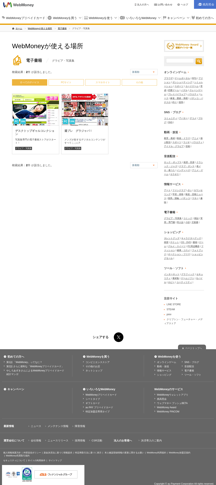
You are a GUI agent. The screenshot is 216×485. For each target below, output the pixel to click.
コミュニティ (170, 118)
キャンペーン (176, 18)
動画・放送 (171, 132)
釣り (174, 102)
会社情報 (36, 440)
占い (190, 190)
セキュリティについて (14, 460)
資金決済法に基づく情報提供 (58, 452)
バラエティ (193, 94)
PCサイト (66, 82)
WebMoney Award (166, 407)
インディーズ (183, 170)
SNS (170, 122)
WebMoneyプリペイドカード (25, 18)
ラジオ (186, 142)
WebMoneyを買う (65, 18)
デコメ (193, 118)
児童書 (195, 222)
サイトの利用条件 (36, 460)
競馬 (181, 102)
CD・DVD (186, 242)
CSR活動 (97, 440)
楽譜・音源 (188, 162)
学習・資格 (177, 194)
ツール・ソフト (174, 268)
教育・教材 (169, 138)
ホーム (19, 28)
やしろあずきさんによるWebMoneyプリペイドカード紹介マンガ (35, 372)
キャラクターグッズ (191, 238)
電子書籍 (62, 28)
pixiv (169, 314)
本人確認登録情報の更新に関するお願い (124, 452)
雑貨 (166, 242)
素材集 (175, 278)
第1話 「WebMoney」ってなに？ (24, 362)
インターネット (171, 274)
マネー (195, 198)
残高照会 (162, 399)
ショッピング (172, 232)
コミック (187, 218)
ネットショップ (94, 370)
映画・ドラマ (183, 138)
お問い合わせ (165, 4)
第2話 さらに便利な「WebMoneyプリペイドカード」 (35, 366)
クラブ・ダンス (186, 166)
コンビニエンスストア (98, 362)
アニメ (195, 138)
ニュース (36, 426)
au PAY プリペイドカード (99, 407)
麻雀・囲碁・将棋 (179, 98)
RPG (194, 78)
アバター (183, 118)
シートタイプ (93, 399)
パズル (184, 90)
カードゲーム (192, 86)
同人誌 (180, 222)
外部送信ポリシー (32, 452)
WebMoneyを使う (101, 18)
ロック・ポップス (173, 162)
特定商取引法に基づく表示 (88, 452)
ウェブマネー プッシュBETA (172, 403)
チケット (174, 242)
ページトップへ (193, 348)
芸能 (188, 146)
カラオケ (174, 174)
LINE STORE (174, 304)
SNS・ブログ (172, 112)
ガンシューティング (182, 82)
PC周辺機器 (193, 246)
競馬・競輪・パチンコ (179, 198)
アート (167, 190)
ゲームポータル (182, 78)
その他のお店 (93, 366)
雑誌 (196, 218)
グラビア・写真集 (24, 148)
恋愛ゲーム (173, 90)
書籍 (195, 242)
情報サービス (172, 184)
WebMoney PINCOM (168, 411)
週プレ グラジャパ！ (78, 130)
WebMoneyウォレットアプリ (172, 394)
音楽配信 (169, 156)
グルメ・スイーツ (177, 246)
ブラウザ (168, 78)
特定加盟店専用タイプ (98, 411)
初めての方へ (15, 356)
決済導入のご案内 (151, 440)
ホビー (171, 282)
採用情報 (80, 440)
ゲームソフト (187, 278)
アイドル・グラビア (174, 146)
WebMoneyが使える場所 (40, 28)
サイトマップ (55, 460)
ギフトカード (93, 403)
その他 (139, 82)
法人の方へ (143, 4)
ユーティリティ (184, 282)
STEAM (171, 309)
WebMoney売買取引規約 (18, 455)
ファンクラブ (179, 190)
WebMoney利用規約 (156, 452)
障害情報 (80, 426)
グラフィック (187, 274)
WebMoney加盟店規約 (179, 452)
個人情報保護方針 (12, 452)
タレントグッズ (171, 238)
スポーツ (179, 86)
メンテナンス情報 (58, 426)
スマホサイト (103, 82)
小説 (187, 222)
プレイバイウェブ (177, 94)
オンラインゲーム (175, 72)
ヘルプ (184, 4)
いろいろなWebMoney (141, 18)
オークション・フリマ (179, 254)
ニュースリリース (58, 440)
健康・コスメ (183, 250)
